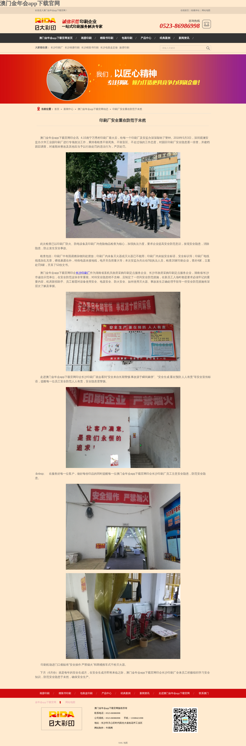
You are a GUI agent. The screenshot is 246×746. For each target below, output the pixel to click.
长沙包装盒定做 (109, 47)
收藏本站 (195, 10)
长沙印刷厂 (57, 47)
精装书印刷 (65, 693)
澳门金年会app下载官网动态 (93, 109)
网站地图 (206, 10)
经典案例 (125, 693)
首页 (56, 109)
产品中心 (106, 693)
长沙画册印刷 (72, 47)
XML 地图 (123, 743)
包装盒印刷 (86, 693)
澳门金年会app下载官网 (30, 3)
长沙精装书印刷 (90, 47)
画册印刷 (44, 693)
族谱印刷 (124, 47)
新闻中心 (68, 109)
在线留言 (184, 10)
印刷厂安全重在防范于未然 (127, 109)
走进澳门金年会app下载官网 (174, 693)
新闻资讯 (145, 693)
